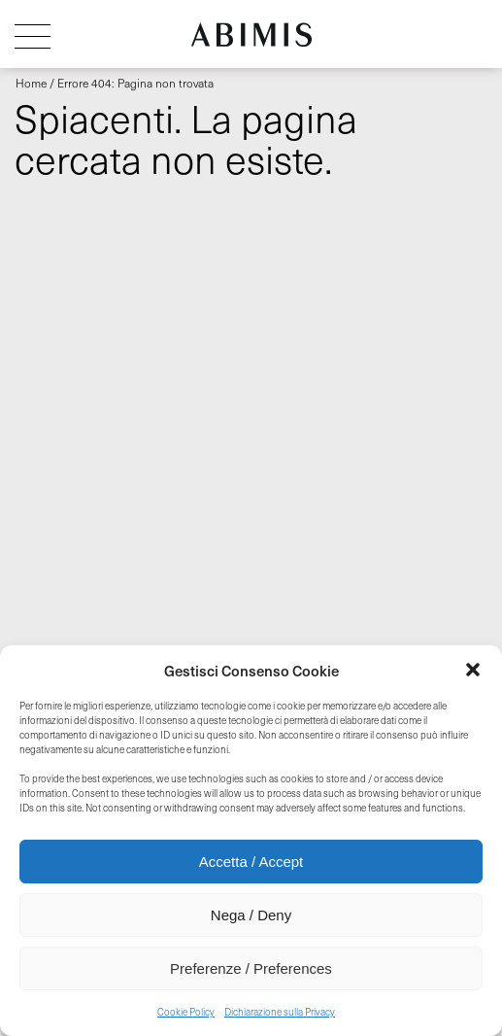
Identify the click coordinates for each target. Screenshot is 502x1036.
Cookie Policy (186, 1012)
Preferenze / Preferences (251, 968)
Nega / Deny (251, 915)
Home (31, 82)
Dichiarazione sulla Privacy (279, 1012)
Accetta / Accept (251, 861)
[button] (473, 669)
